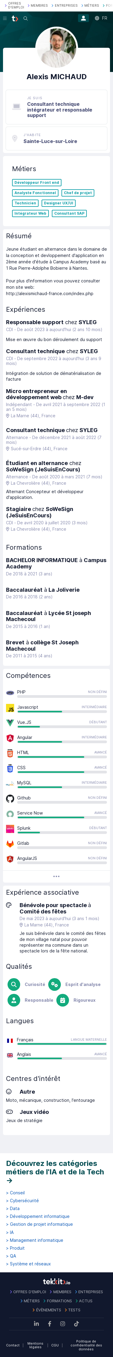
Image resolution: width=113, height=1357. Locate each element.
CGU (55, 1345)
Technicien (25, 203)
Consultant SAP (69, 213)
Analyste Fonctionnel (35, 193)
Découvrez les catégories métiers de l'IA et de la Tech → (55, 1171)
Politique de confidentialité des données (86, 1345)
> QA (11, 1256)
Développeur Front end (36, 182)
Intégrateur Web (30, 213)
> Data (13, 1208)
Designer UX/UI (58, 203)
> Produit (15, 1248)
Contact (13, 1345)
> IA (10, 1232)
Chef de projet (78, 193)
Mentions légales (35, 1345)
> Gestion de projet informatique (39, 1224)
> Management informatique (34, 1240)
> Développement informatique (38, 1216)
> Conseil (15, 1192)
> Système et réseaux (28, 1263)
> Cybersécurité (22, 1200)
